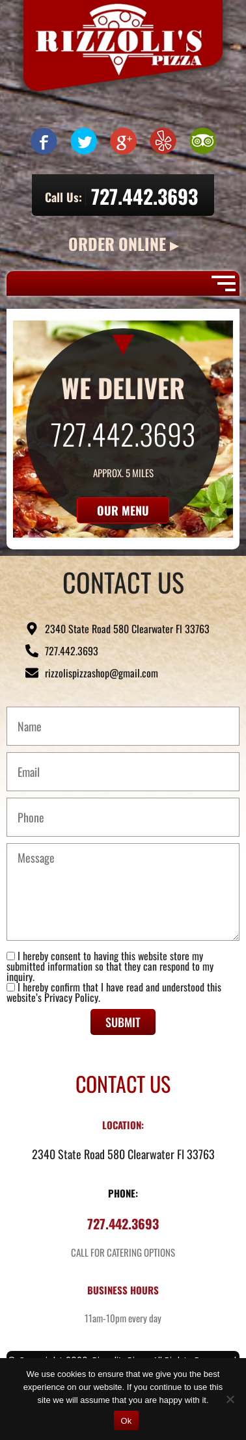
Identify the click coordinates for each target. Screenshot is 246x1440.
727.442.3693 (144, 196)
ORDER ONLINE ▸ (123, 243)
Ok (125, 1421)
